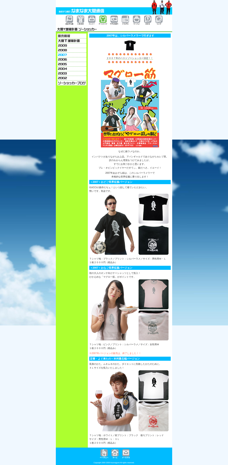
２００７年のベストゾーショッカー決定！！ (129, 58)
